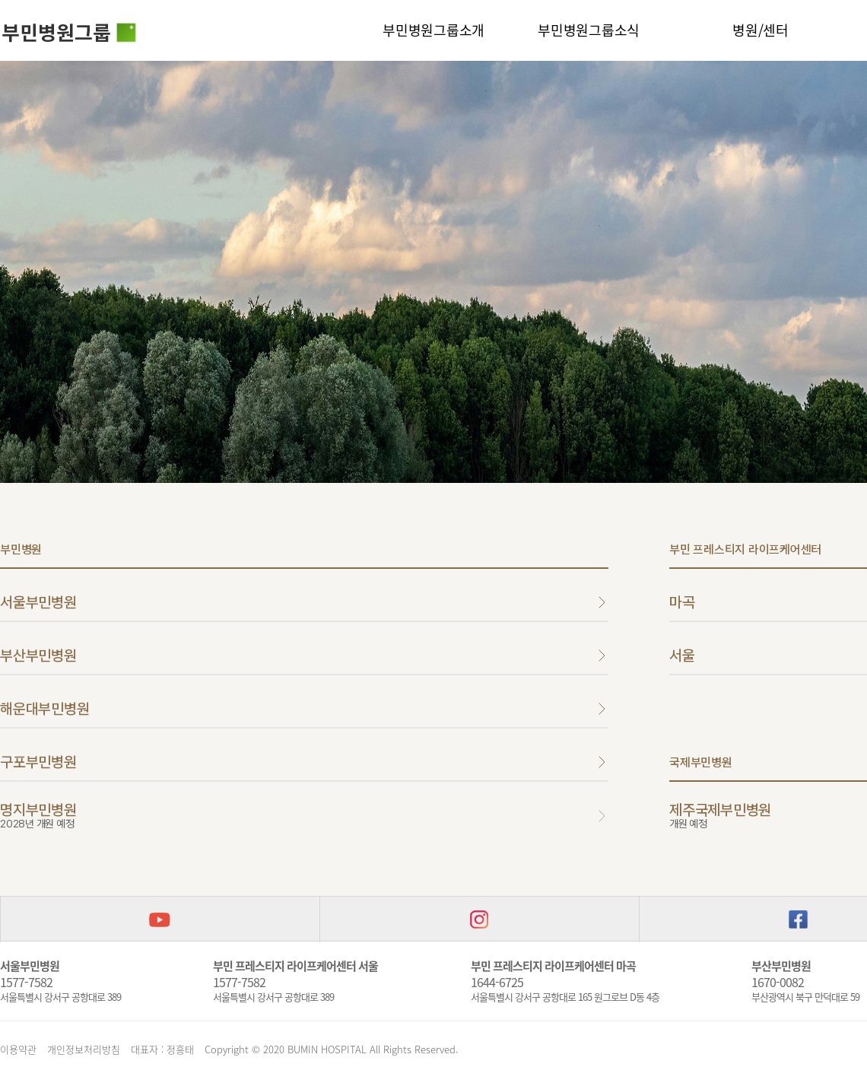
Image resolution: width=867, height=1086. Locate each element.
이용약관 (18, 1049)
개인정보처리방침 (83, 1049)
